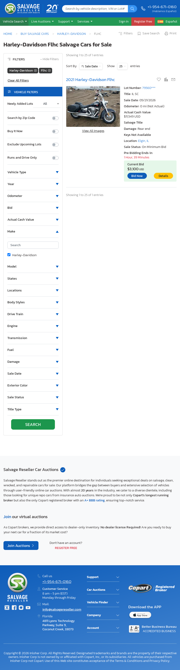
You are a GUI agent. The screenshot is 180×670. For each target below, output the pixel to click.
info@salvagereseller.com (61, 609)
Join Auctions (19, 545)
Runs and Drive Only (22, 158)
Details (163, 176)
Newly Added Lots (20, 104)
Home (7, 33)
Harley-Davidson (71, 33)
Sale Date (91, 66)
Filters (125, 33)
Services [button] (83, 21)
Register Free (66, 547)
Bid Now (137, 176)
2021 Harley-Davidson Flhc (90, 79)
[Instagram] (21, 608)
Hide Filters (49, 59)
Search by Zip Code (21, 118)
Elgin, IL (143, 140)
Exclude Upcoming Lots (24, 144)
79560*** (148, 87)
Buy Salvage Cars (35, 33)
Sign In (124, 21)
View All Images (93, 130)
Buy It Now (14, 131)
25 (121, 66)
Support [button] (64, 21)
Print (170, 33)
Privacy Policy (159, 660)
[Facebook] (13, 608)
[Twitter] (6, 608)
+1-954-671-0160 (162, 7)
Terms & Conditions (128, 660)
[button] (14, 21)
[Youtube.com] (28, 608)
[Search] (132, 8)
